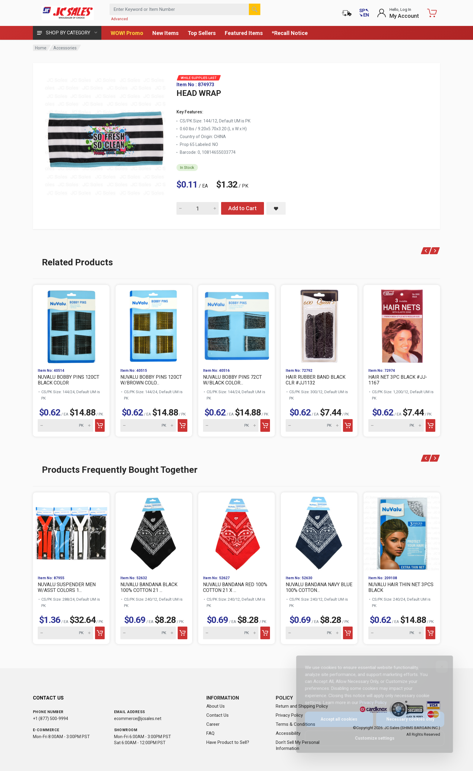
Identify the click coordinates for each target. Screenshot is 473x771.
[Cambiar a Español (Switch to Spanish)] (364, 13)
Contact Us (217, 715)
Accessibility (288, 733)
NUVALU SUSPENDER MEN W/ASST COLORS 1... (67, 587)
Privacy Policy (289, 715)
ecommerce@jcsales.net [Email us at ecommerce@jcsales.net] (137, 718)
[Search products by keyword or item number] (185, 9)
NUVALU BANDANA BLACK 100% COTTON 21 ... (148, 587)
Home (40, 48)
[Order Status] (346, 13)
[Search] (254, 9)
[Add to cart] (100, 425)
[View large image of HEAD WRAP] (105, 135)
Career (213, 724)
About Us (215, 706)
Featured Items (244, 33)
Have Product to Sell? (227, 742)
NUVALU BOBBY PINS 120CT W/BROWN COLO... (151, 380)
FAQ (210, 733)
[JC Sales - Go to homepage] (67, 13)
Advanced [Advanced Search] (119, 19)
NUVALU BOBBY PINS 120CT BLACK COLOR (68, 380)
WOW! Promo (127, 33)
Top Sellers (202, 33)
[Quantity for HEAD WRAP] (197, 208)
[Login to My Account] (398, 13)
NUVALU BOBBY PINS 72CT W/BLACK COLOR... (232, 380)
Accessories (65, 48)
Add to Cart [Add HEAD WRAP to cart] (242, 208)
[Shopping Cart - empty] (432, 13)
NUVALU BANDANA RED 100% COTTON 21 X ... (235, 587)
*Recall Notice (290, 33)
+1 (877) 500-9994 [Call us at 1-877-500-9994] (50, 718)
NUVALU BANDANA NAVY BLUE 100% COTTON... (319, 587)
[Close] (438, 667)
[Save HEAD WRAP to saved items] (276, 208)
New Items (165, 33)
